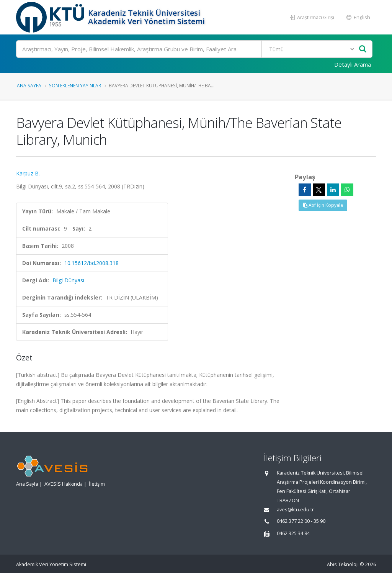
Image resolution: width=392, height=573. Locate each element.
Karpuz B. (28, 173)
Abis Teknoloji (343, 564)
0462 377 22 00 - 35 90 (301, 521)
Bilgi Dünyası (68, 280)
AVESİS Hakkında (63, 484)
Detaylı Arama (352, 64)
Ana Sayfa (29, 85)
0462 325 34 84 (293, 533)
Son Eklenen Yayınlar (75, 85)
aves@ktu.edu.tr (295, 509)
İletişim (97, 484)
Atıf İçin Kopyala (323, 205)
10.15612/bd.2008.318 (91, 263)
